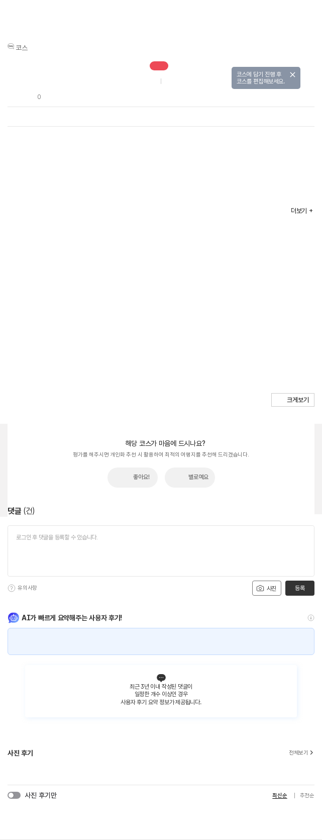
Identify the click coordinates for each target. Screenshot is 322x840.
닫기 (292, 74)
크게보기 (298, 400)
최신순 (279, 795)
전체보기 (301, 753)
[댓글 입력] (161, 551)
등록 (299, 588)
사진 (266, 588)
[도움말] (12, 588)
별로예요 (198, 477)
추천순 (307, 795)
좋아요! (141, 477)
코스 (22, 48)
